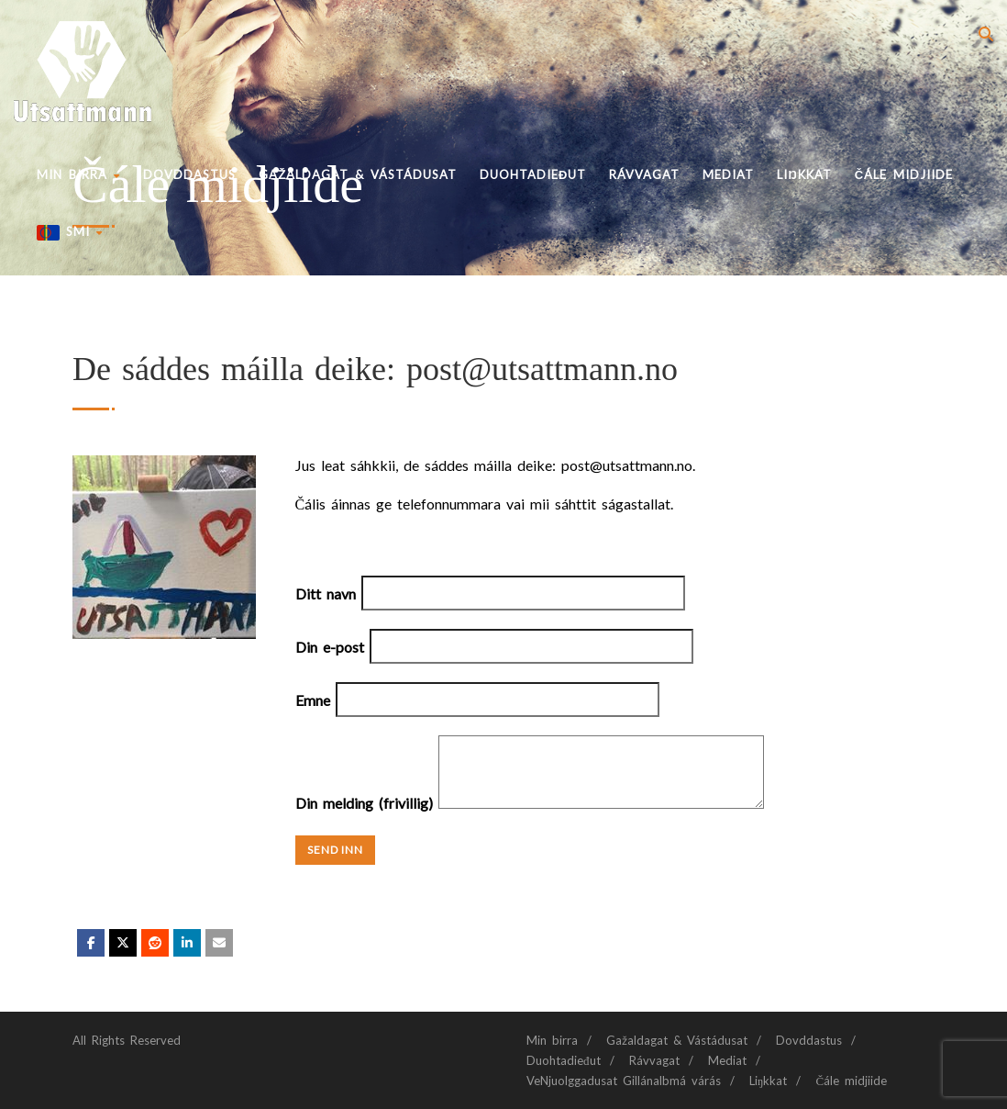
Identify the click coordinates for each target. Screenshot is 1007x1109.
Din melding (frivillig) (529, 803)
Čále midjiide (904, 174)
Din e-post (494, 646)
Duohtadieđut (533, 174)
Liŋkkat (804, 174)
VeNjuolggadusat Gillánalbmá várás (623, 1080)
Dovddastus (189, 174)
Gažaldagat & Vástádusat (358, 174)
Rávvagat (644, 174)
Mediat (728, 174)
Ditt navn (490, 593)
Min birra (78, 174)
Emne (477, 700)
